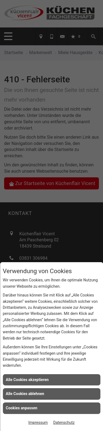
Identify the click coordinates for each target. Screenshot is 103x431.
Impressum (38, 422)
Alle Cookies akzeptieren (27, 379)
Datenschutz (64, 422)
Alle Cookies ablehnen (25, 393)
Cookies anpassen (21, 408)
